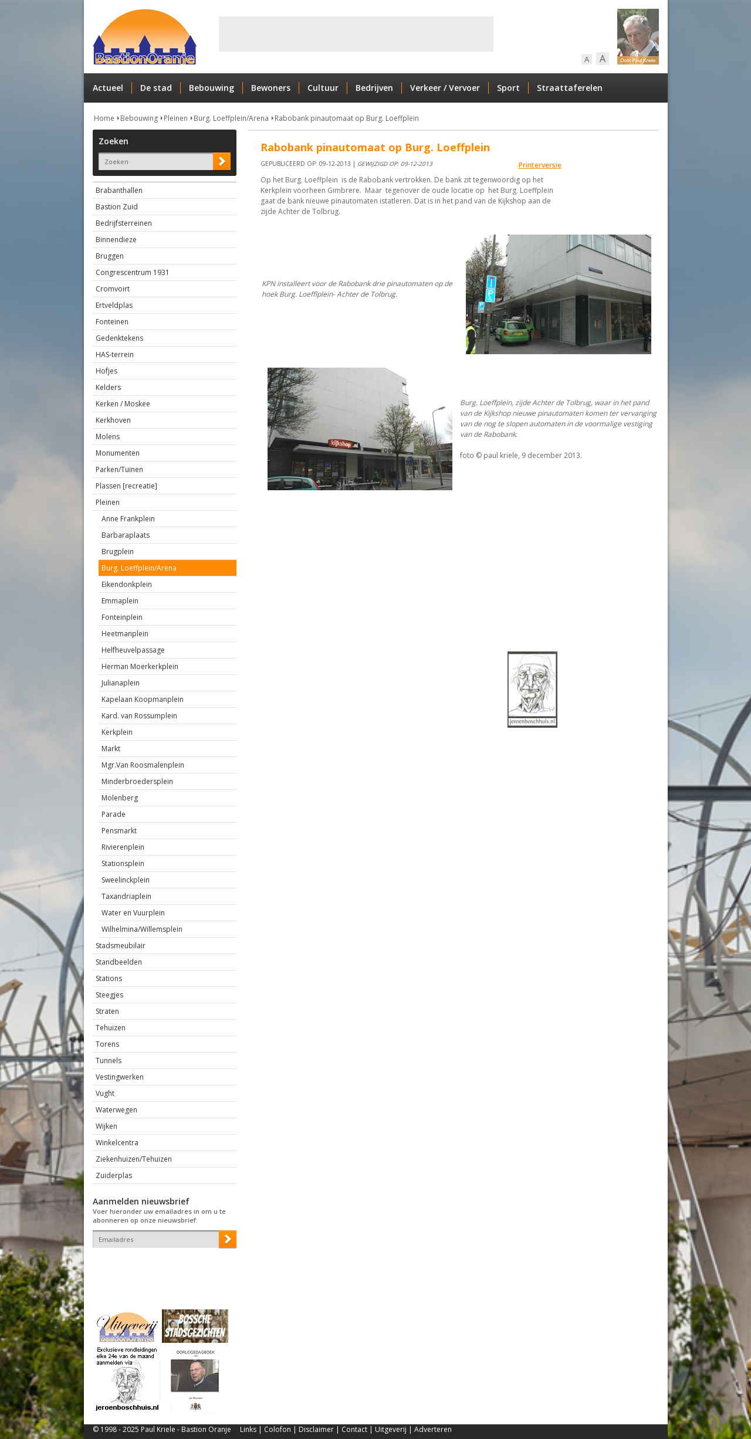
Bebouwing (211, 87)
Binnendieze (116, 240)
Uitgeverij (391, 1429)
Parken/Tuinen (119, 469)
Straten (107, 1011)
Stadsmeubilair (121, 946)
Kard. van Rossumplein (139, 716)
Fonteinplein (122, 617)
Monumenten (118, 453)
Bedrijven (374, 87)
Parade (114, 814)
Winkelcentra (117, 1143)
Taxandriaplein (126, 896)
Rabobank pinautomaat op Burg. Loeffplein (347, 118)
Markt (111, 749)
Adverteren (433, 1429)
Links (248, 1429)
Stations (109, 978)
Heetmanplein (125, 634)
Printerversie (540, 165)
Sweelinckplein (126, 880)
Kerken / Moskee (123, 404)
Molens (108, 437)
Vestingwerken (120, 1077)
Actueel (108, 87)
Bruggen (110, 256)
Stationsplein (123, 863)
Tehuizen (111, 1028)
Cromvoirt (113, 289)
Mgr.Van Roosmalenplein (143, 765)
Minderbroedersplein (137, 781)
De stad (156, 87)
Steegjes (109, 995)
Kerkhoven (113, 420)
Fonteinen (112, 322)
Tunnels (108, 1060)
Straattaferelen (570, 87)
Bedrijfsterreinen (124, 223)
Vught (105, 1093)
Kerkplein (117, 732)
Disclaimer (316, 1429)
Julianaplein (121, 683)
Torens (107, 1044)
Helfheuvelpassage (133, 650)
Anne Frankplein (128, 519)
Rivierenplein (123, 847)
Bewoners (270, 87)
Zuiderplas (114, 1175)
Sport (508, 87)
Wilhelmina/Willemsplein (142, 929)
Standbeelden (119, 962)
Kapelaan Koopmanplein (143, 699)
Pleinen (176, 118)
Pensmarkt (119, 831)
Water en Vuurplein (133, 913)
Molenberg (120, 798)
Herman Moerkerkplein (140, 666)
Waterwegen (116, 1110)
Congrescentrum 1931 (133, 272)
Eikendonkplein (127, 584)
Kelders (108, 387)
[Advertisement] (356, 34)
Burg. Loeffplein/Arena (231, 118)
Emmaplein (120, 601)
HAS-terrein (115, 354)
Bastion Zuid (117, 207)
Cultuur (323, 87)
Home (104, 118)
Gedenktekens (119, 338)
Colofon (277, 1429)
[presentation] (161, 1268)
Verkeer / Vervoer (445, 87)
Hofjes (106, 371)
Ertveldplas (114, 305)
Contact (354, 1429)
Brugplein (118, 551)
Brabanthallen (119, 190)
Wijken (106, 1126)
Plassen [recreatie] (126, 486)
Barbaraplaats (126, 535)
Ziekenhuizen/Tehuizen (134, 1159)
